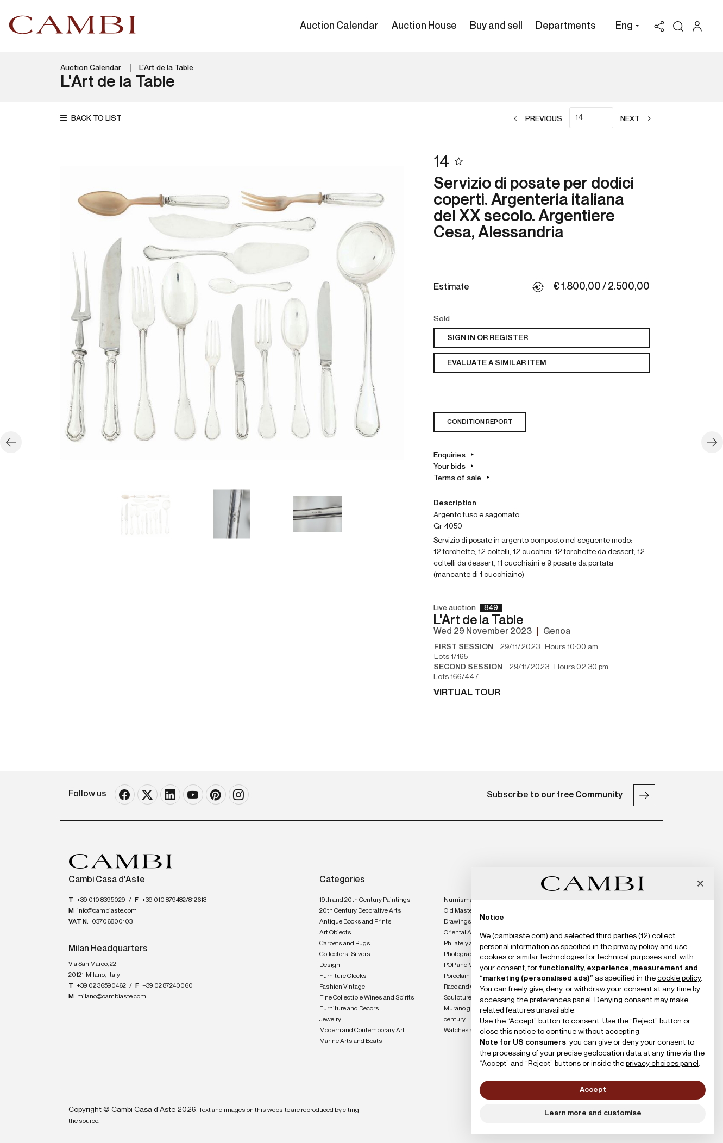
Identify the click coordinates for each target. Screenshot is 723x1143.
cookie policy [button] (679, 978)
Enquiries (449, 455)
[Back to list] (93, 119)
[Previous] (535, 119)
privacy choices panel (662, 1063)
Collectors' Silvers (344, 954)
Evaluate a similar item (496, 363)
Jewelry (330, 1019)
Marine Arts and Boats (350, 1041)
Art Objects (335, 933)
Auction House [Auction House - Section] (424, 26)
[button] (624, 27)
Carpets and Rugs (344, 943)
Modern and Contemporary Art (362, 1030)
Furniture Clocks (343, 976)
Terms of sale (457, 478)
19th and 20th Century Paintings (365, 900)
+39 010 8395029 (101, 900)
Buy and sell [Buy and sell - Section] (496, 26)
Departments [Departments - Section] (565, 26)
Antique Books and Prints (355, 922)
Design (329, 965)
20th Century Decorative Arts (360, 911)
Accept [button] (593, 1090)
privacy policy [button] (635, 947)
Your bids (449, 466)
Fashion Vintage (342, 987)
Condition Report (480, 422)
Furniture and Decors (349, 1009)
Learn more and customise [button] (593, 1113)
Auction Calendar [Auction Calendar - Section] (339, 26)
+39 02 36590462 (101, 986)
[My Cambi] (699, 26)
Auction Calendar (90, 68)
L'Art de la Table (166, 68)
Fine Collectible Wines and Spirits (366, 998)
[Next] (639, 119)
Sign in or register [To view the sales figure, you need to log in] (487, 338)
